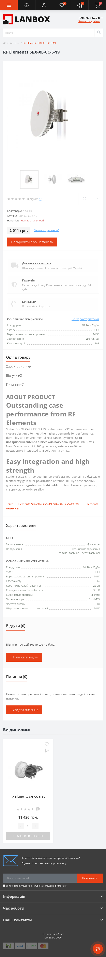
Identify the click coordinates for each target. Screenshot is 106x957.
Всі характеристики (85, 319)
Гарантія (28, 280)
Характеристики (18, 366)
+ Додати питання (24, 710)
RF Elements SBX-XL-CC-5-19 (33, 504)
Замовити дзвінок (89, 21)
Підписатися (89, 878)
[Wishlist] (84, 199)
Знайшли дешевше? (46, 230)
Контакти (29, 301)
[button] (44, 5)
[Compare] (97, 199)
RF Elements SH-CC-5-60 (28, 796)
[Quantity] (28, 826)
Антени (14, 43)
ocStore (60, 934)
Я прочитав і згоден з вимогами (36, 885)
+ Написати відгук (24, 657)
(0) (40, 199)
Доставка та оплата (36, 263)
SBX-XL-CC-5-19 (63, 504)
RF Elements (90, 504)
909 (77, 504)
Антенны (12, 508)
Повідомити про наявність (32, 242)
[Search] (98, 32)
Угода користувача (31, 885)
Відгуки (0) (14, 375)
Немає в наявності (28, 836)
